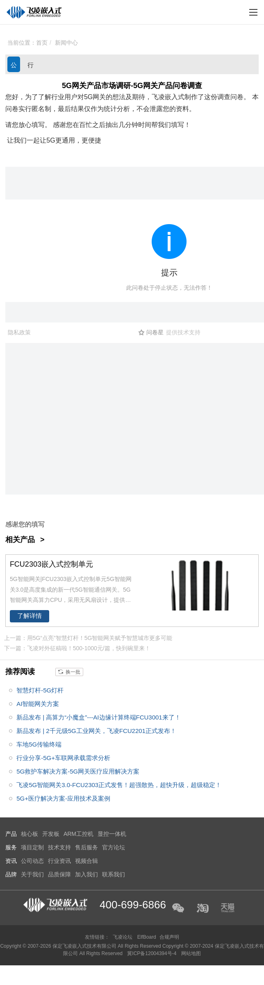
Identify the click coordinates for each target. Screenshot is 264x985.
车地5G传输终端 (38, 744)
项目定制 (32, 847)
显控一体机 (112, 834)
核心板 (29, 834)
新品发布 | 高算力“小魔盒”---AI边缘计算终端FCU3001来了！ (98, 717)
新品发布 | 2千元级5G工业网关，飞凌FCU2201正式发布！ (96, 730)
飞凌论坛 (122, 937)
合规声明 (169, 937)
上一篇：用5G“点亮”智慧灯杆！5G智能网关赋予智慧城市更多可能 (88, 638)
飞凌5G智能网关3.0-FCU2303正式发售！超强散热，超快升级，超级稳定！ (118, 784)
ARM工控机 (78, 834)
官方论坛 (113, 847)
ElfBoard (146, 937)
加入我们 (86, 874)
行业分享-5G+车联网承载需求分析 (63, 757)
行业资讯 (30, 66)
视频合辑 (86, 861)
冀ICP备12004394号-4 (152, 953)
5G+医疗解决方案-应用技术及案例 (63, 798)
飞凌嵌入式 (168, 96)
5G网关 (95, 96)
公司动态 (14, 66)
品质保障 (59, 874)
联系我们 (113, 874)
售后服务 (86, 847)
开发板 (50, 834)
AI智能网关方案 (37, 703)
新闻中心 (66, 42)
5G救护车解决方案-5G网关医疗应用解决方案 (77, 771)
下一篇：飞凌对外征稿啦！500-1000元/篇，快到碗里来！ (77, 648)
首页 (42, 42)
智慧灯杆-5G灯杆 (40, 690)
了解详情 (29, 616)
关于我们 (32, 874)
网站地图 (191, 953)
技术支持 (59, 847)
